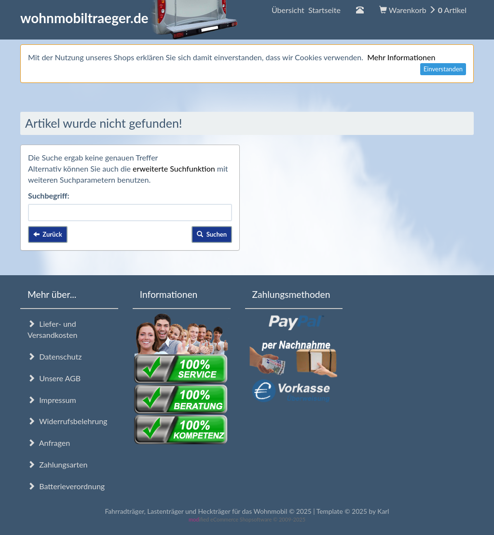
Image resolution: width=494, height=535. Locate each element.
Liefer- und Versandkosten (52, 329)
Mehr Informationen (401, 57)
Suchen (212, 234)
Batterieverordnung (66, 486)
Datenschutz (54, 356)
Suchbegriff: (48, 195)
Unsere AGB (54, 378)
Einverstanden (443, 69)
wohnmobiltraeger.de (129, 18)
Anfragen (48, 442)
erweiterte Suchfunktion (174, 168)
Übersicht (306, 9)
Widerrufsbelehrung (67, 421)
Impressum (51, 399)
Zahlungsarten (57, 464)
